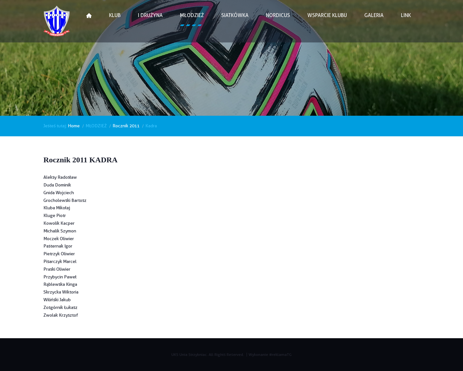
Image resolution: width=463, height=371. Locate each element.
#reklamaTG (280, 354)
